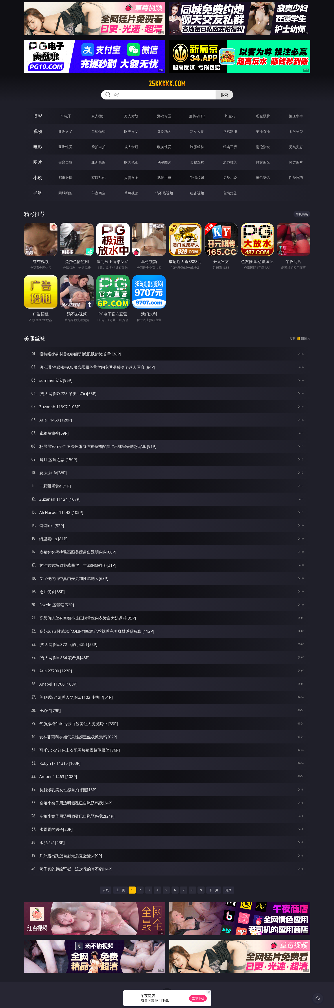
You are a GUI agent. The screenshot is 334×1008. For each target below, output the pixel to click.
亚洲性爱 (65, 146)
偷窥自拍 (65, 162)
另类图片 (296, 162)
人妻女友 (131, 177)
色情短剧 (230, 193)
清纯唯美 (230, 162)
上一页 (120, 890)
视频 (37, 131)
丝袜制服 (230, 131)
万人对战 (131, 116)
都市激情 (65, 177)
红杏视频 (197, 193)
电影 (37, 147)
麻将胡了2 (197, 116)
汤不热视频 (164, 193)
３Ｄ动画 (164, 131)
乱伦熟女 (263, 146)
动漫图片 (164, 162)
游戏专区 (164, 116)
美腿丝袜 (197, 162)
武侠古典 (164, 177)
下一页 (213, 890)
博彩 (37, 116)
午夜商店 (98, 193)
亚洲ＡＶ (65, 131)
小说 (37, 177)
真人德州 (98, 116)
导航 (37, 193)
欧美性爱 (164, 146)
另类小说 (230, 177)
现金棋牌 (263, 116)
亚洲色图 (98, 162)
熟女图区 (263, 162)
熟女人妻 (197, 131)
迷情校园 (197, 177)
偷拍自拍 (98, 146)
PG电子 (65, 116)
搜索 (224, 94)
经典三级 (230, 146)
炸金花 (230, 116)
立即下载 (198, 998)
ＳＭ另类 (296, 131)
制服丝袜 (197, 146)
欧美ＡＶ (131, 131)
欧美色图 (131, 162)
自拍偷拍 (98, 131)
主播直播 (263, 131)
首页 (106, 890)
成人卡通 (131, 146)
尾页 (228, 890)
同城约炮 (65, 193)
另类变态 (296, 146)
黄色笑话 (263, 177)
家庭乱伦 (98, 177)
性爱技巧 (296, 177)
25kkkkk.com (167, 83)
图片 (37, 162)
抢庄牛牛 (296, 116)
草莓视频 (131, 193)
